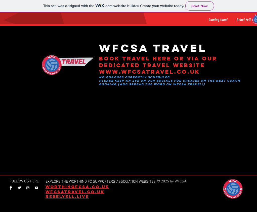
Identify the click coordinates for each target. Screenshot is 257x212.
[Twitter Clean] (19, 188)
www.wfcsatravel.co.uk (149, 71)
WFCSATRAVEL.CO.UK (75, 191)
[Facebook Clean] (11, 188)
